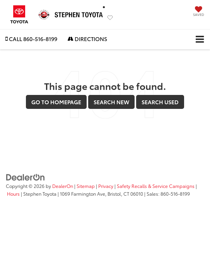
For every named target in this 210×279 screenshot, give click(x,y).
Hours (13, 193)
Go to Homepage (56, 102)
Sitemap (86, 186)
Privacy (105, 186)
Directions (87, 39)
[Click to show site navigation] (200, 39)
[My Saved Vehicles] (198, 12)
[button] (31, 39)
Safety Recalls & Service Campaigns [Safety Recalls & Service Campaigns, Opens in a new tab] (156, 186)
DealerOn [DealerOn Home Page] (62, 186)
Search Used (160, 102)
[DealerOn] (25, 177)
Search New (111, 102)
